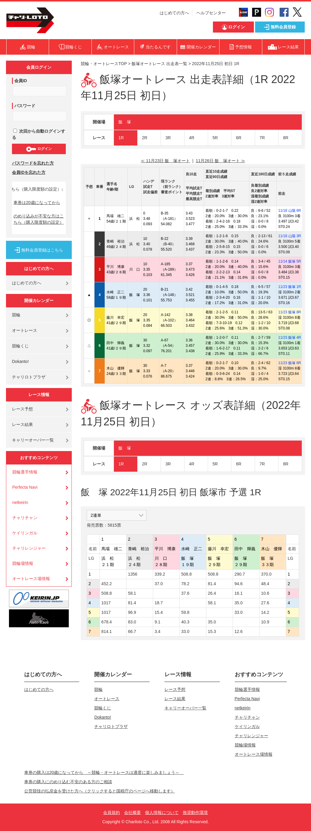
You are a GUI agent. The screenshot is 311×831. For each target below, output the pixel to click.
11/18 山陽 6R (289, 210)
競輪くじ (20, 346)
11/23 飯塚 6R (289, 363)
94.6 (238, 583)
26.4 (212, 593)
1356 (132, 574)
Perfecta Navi (24, 487)
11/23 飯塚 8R (289, 312)
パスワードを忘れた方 (33, 163)
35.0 (238, 602)
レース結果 (22, 424)
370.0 (266, 574)
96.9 (132, 612)
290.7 (239, 574)
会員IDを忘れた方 (28, 172)
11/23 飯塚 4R (289, 337)
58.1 (132, 593)
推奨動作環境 (195, 812)
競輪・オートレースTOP (104, 63)
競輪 (16, 314)
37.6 (185, 593)
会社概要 (132, 812)
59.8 (185, 612)
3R (168, 137)
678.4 (106, 622)
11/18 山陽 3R (289, 236)
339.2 (160, 574)
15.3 (212, 631)
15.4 (159, 612)
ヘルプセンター (211, 12)
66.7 (132, 631)
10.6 (265, 593)
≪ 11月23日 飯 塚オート (165, 160)
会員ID (20, 80)
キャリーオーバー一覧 (33, 440)
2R (144, 137)
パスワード (24, 105)
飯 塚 (124, 121)
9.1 (157, 622)
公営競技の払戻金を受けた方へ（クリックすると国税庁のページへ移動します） (99, 791)
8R (285, 137)
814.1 (106, 631)
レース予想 (22, 409)
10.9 (265, 622)
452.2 (106, 583)
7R (262, 137)
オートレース (24, 330)
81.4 (212, 583)
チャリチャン (24, 517)
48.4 (265, 583)
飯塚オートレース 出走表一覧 (159, 63)
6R (238, 137)
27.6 (265, 602)
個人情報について (162, 812)
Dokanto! (20, 361)
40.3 (185, 622)
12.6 (238, 631)
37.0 (159, 583)
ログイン (38, 149)
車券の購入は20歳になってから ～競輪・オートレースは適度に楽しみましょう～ (104, 772)
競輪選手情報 (24, 472)
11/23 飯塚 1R (289, 287)
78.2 (185, 583)
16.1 (238, 593)
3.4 (157, 631)
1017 (106, 602)
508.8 (186, 574)
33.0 (238, 612)
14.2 (265, 612)
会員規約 (111, 812)
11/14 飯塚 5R (289, 261)
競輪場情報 (22, 563)
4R (191, 137)
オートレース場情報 (31, 578)
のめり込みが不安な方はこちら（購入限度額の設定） (38, 219)
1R (121, 137)
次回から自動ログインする (38, 134)
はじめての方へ (174, 12)
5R (215, 137)
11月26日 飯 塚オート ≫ (220, 160)
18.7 (159, 602)
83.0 (132, 622)
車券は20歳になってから (36, 202)
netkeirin (20, 502)
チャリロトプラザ (28, 377)
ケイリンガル (24, 533)
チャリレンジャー (29, 548)
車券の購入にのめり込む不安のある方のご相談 (68, 781)
